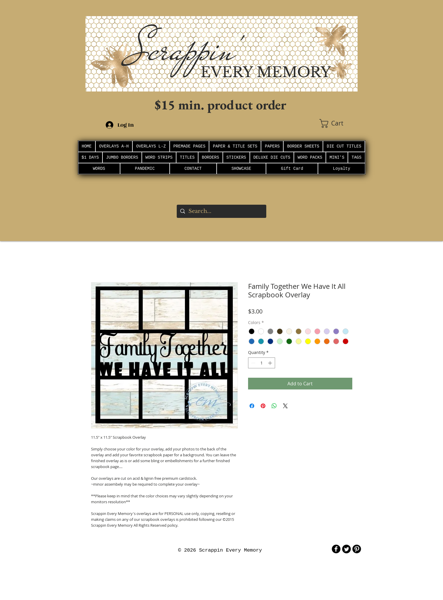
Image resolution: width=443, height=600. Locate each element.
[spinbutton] (261, 363)
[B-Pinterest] (356, 549)
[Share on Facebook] (251, 405)
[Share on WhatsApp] (274, 405)
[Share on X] (285, 405)
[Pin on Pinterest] (263, 405)
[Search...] (221, 211)
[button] (338, 123)
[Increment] (270, 363)
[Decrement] (252, 363)
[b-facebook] (336, 549)
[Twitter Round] (346, 549)
